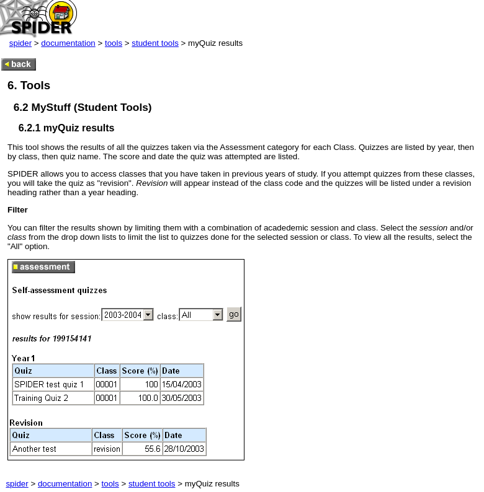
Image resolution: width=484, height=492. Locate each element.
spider (20, 43)
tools (113, 43)
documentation (68, 43)
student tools (155, 43)
